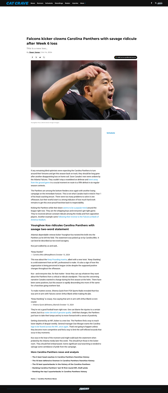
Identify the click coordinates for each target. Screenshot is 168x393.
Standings (59, 3)
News (33, 3)
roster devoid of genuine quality (58, 312)
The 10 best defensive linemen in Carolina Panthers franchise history (63, 361)
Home (33, 379)
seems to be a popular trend (75, 208)
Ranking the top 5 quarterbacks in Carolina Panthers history (59, 372)
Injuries (75, 3)
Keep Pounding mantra (57, 259)
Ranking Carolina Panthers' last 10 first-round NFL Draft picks (60, 368)
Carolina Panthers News (47, 379)
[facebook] (151, 3)
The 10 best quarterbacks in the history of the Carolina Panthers (61, 364)
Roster (67, 3)
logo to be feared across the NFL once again (49, 327)
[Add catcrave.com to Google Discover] (125, 57)
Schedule (49, 3)
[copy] (43, 57)
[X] (156, 3)
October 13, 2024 (63, 254)
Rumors (40, 3)
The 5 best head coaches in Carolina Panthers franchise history (60, 357)
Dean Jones (34, 52)
